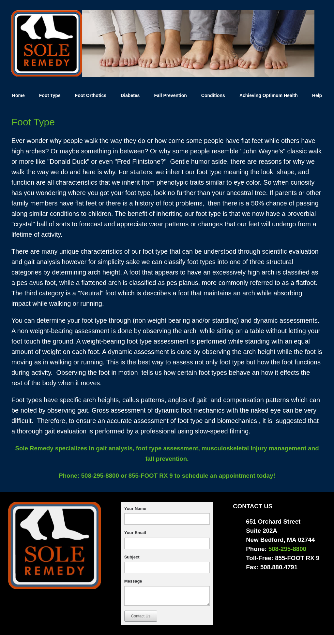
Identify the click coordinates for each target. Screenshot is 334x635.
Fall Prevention (170, 95)
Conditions (213, 95)
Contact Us (140, 616)
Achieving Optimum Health (268, 95)
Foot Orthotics (90, 95)
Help (317, 95)
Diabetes (130, 95)
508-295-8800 (99, 475)
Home (18, 95)
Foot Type (50, 95)
